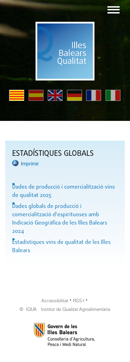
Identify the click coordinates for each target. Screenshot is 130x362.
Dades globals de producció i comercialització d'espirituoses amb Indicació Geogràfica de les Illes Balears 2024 (59, 219)
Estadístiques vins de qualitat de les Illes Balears (61, 246)
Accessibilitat (54, 300)
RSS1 (79, 300)
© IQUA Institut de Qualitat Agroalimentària (65, 309)
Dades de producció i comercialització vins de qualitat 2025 (63, 191)
